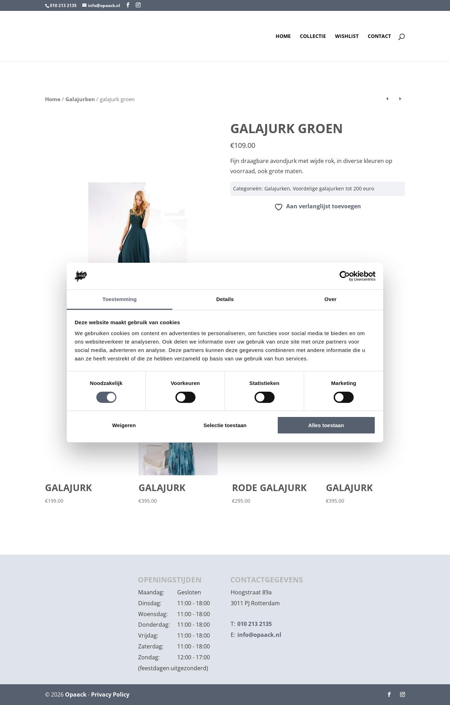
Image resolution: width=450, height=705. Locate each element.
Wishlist (347, 36)
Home (283, 36)
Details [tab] (225, 299)
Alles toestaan (326, 425)
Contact (379, 36)
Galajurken (80, 99)
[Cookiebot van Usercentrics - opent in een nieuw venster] (344, 276)
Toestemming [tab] (119, 299)
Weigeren (124, 425)
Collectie (313, 36)
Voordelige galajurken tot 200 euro (333, 188)
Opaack (75, 694)
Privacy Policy (110, 694)
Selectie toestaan (225, 425)
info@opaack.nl (259, 635)
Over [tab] (330, 299)
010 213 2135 (63, 5)
